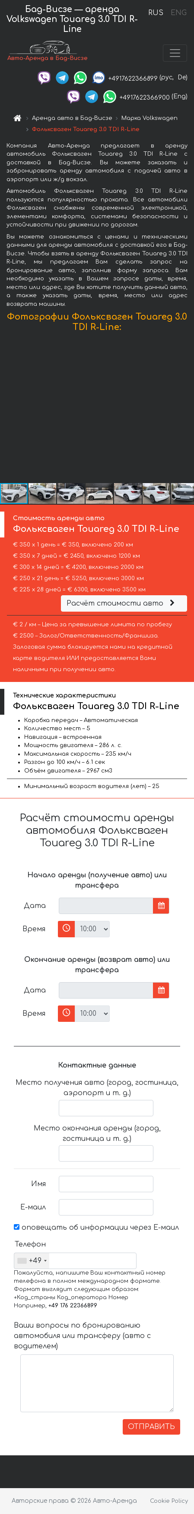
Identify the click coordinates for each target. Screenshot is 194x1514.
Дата (35, 906)
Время (33, 929)
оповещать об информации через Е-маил (96, 1227)
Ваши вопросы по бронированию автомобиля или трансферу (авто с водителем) (82, 1336)
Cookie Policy (169, 1501)
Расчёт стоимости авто (122, 603)
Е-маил (33, 1207)
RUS (155, 13)
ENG (178, 13)
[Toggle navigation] (175, 53)
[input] (106, 906)
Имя (38, 1184)
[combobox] (31, 1261)
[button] (186, 410)
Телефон (30, 1244)
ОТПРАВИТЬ (151, 1427)
